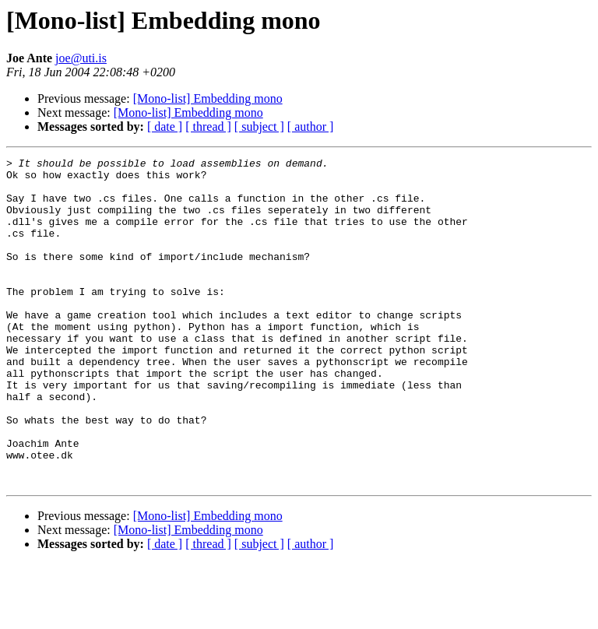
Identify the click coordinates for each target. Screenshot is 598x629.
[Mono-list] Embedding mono (208, 98)
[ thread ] (208, 126)
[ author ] (310, 126)
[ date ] (164, 126)
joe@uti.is (81, 58)
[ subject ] (259, 126)
